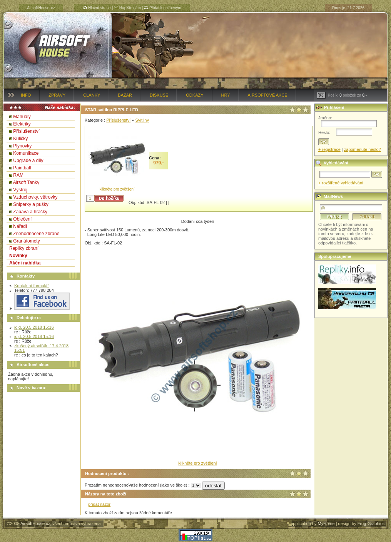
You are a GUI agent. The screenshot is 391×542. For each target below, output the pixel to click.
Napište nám (127, 8)
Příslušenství (26, 131)
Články (91, 95)
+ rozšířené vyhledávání (340, 183)
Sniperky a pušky (30, 204)
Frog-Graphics (371, 523)
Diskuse (159, 95)
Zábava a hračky (30, 211)
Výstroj (20, 189)
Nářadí (20, 226)
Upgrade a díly (28, 160)
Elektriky (21, 124)
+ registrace (329, 149)
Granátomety (26, 241)
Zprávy (56, 95)
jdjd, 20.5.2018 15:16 (34, 327)
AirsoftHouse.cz (35, 523)
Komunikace (25, 153)
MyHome (326, 523)
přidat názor (99, 504)
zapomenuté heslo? (362, 149)
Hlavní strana (97, 8)
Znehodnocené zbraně (36, 233)
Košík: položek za (342, 95)
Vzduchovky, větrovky (35, 197)
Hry (225, 95)
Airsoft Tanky (26, 182)
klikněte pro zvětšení (116, 189)
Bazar (125, 95)
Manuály (21, 116)
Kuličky (20, 138)
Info (26, 95)
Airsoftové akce (267, 95)
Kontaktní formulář (31, 285)
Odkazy (194, 95)
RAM (18, 175)
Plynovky (22, 146)
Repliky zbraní (23, 248)
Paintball (22, 168)
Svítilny (142, 120)
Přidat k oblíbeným (162, 8)
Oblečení (22, 219)
